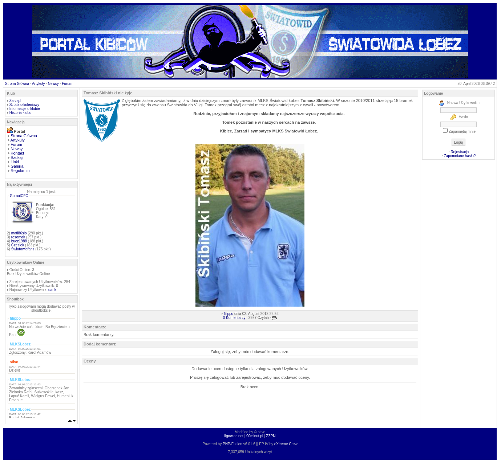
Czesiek (17, 245)
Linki (15, 162)
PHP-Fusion (232, 444)
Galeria (17, 166)
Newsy (53, 84)
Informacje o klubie (24, 109)
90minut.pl (254, 436)
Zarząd (15, 101)
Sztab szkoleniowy (24, 105)
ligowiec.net (234, 436)
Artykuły (38, 84)
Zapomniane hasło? (460, 156)
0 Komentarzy (234, 318)
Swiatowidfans (23, 249)
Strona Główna (17, 84)
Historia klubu (20, 113)
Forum (67, 84)
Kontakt (17, 153)
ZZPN (270, 436)
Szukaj (17, 157)
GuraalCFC (19, 196)
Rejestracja (459, 152)
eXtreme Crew (286, 444)
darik (52, 290)
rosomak (18, 237)
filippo (228, 314)
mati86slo (19, 233)
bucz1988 (19, 241)
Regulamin (20, 170)
